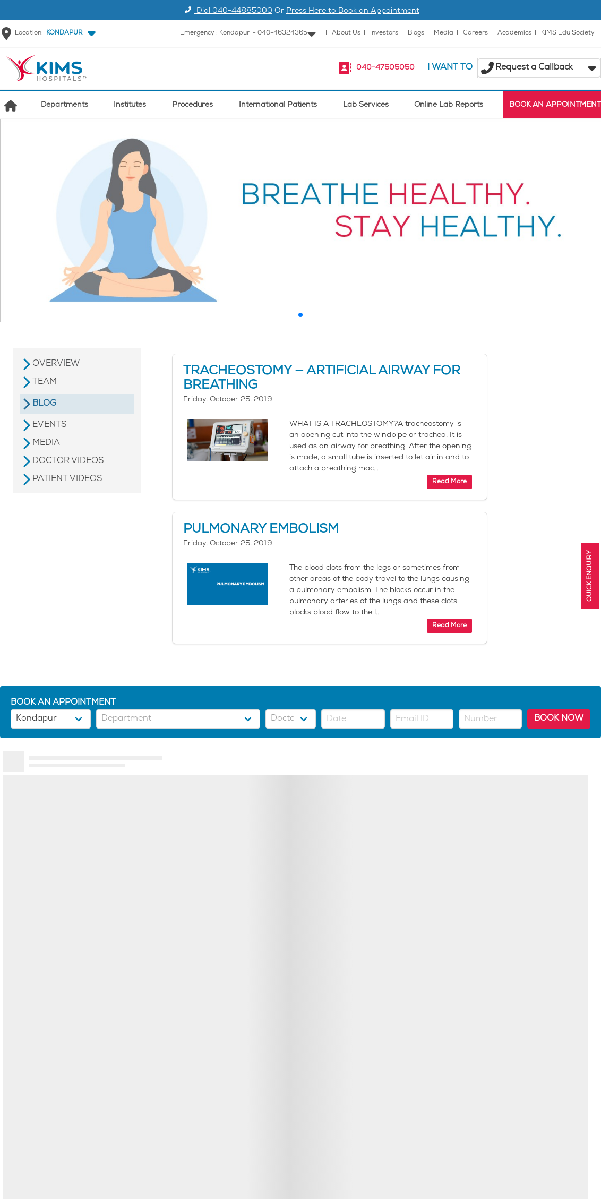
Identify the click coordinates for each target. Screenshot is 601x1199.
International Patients (278, 105)
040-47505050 (385, 68)
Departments (64, 105)
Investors (384, 33)
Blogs (416, 33)
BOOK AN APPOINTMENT (555, 105)
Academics (514, 33)
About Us (346, 33)
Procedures (192, 105)
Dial (227, 11)
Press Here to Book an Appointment (352, 11)
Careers (475, 33)
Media (443, 33)
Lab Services (366, 105)
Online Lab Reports (448, 105)
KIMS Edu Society (568, 33)
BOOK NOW (558, 719)
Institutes (130, 105)
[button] (68, 33)
